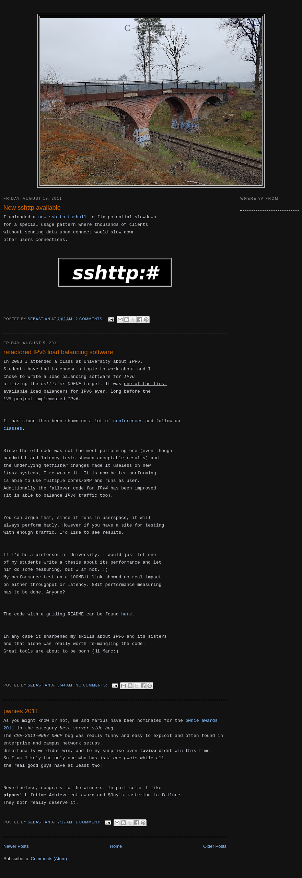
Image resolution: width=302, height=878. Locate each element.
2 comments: (90, 319)
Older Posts (214, 846)
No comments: (92, 685)
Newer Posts (16, 846)
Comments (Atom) (49, 858)
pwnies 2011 (20, 711)
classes (12, 428)
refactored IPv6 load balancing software (58, 352)
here (126, 614)
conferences (128, 421)
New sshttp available (32, 207)
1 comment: (89, 822)
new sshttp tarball (62, 217)
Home (116, 846)
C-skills (151, 28)
